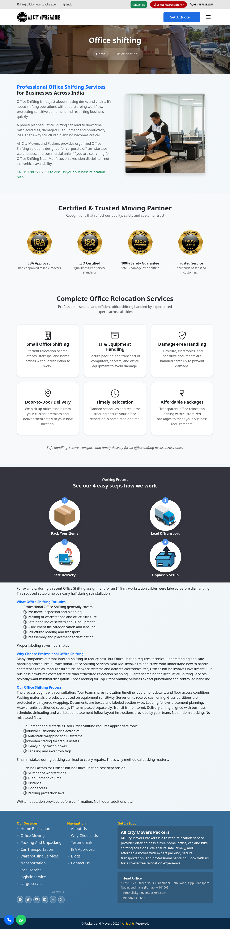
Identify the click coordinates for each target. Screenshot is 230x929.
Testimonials (80, 842)
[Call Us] (9, 920)
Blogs (74, 856)
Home (101, 54)
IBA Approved (81, 849)
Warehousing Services (38, 856)
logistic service (31, 876)
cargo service (30, 883)
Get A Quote (182, 17)
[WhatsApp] (21, 920)
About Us (77, 828)
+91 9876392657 (134, 898)
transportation (31, 862)
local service (29, 869)
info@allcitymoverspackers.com (39, 4)
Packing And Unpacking (39, 842)
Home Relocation (33, 828)
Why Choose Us (82, 835)
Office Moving (31, 835)
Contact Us (78, 862)
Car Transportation (35, 849)
